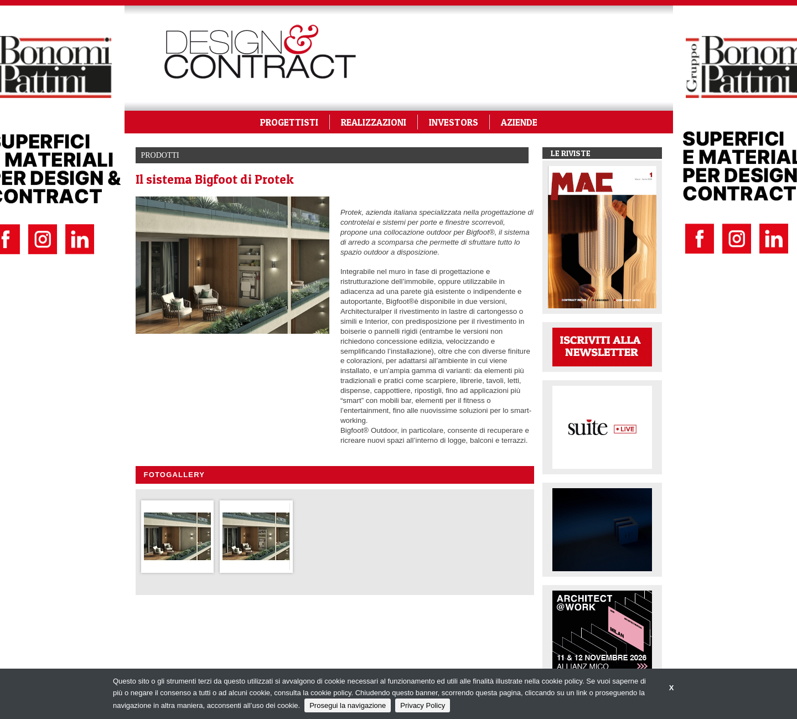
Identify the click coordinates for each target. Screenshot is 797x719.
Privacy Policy (422, 705)
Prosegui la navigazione (347, 705)
